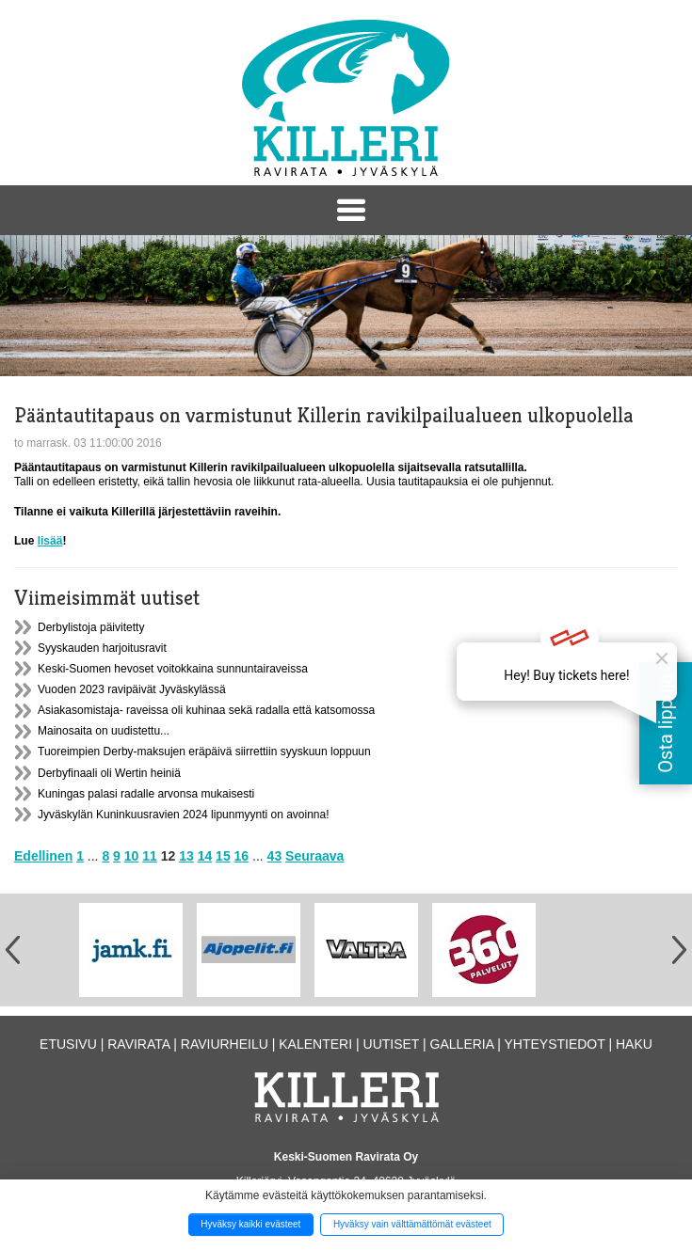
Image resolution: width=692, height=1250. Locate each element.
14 (205, 855)
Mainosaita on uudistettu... (103, 730)
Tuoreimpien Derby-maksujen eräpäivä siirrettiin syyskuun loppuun (204, 751)
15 (223, 855)
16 (241, 855)
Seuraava (314, 855)
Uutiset (391, 1044)
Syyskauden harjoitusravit (102, 648)
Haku (634, 1044)
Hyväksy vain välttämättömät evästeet (412, 1224)
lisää (50, 540)
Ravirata (138, 1044)
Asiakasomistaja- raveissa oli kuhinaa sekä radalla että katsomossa (206, 710)
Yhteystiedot (554, 1044)
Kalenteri (315, 1044)
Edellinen (43, 855)
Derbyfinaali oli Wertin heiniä (109, 773)
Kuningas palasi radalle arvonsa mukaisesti (146, 793)
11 (149, 855)
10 (131, 855)
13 (186, 855)
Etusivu (68, 1044)
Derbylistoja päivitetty (91, 627)
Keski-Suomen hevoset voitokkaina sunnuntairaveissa (173, 668)
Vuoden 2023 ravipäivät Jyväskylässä (132, 689)
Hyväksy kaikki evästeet (250, 1224)
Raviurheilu (224, 1044)
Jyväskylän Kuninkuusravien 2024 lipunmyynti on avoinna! (184, 814)
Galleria (462, 1044)
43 (274, 855)
